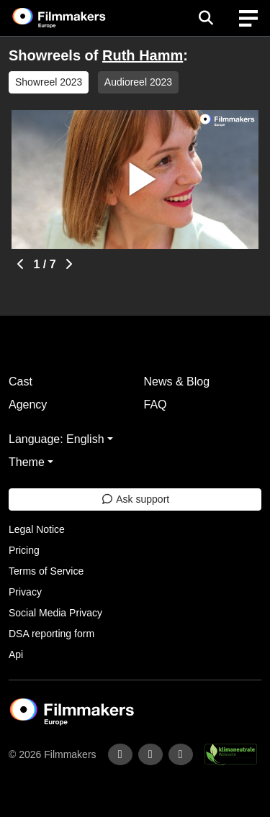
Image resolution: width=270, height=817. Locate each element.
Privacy (25, 592)
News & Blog (177, 381)
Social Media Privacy (55, 613)
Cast (20, 381)
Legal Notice (37, 529)
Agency (28, 404)
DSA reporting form (51, 633)
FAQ (155, 404)
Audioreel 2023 (138, 82)
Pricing (24, 550)
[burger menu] (248, 18)
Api (16, 654)
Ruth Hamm (142, 55)
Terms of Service (46, 571)
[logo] (76, 18)
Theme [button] (27, 462)
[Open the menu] (205, 18)
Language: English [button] (56, 439)
